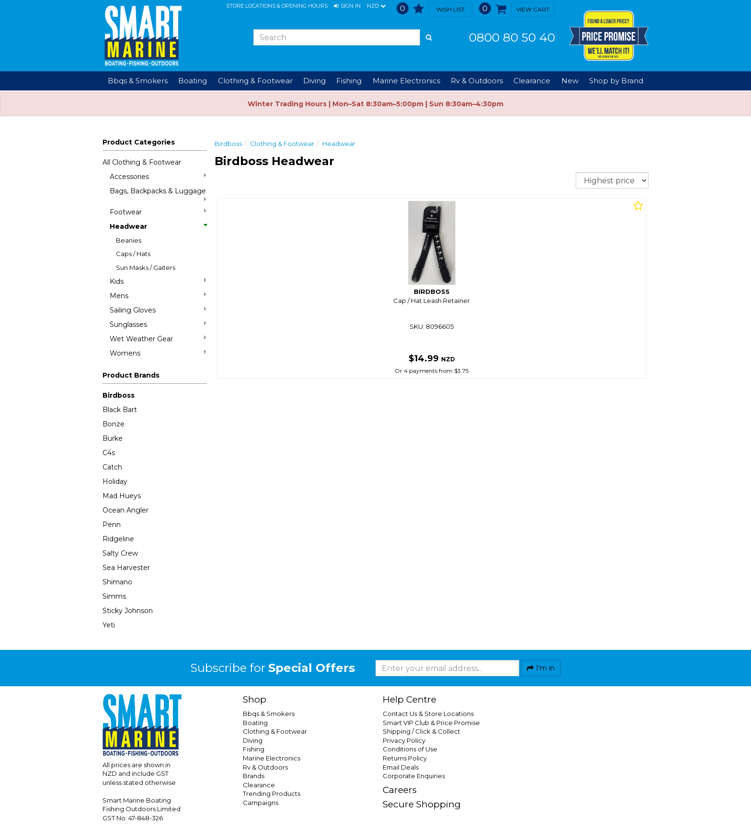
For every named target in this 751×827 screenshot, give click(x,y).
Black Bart (119, 409)
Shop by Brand (616, 80)
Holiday (114, 481)
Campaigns (260, 802)
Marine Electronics (271, 758)
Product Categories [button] (138, 142)
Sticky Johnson (127, 610)
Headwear (158, 226)
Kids (158, 281)
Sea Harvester (126, 567)
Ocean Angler (125, 510)
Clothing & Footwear (282, 143)
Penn (111, 524)
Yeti (108, 625)
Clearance (531, 80)
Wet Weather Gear (158, 338)
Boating (255, 722)
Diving (252, 740)
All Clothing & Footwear (141, 162)
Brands (253, 776)
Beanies (128, 240)
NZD (376, 6)
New (570, 80)
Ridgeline (118, 539)
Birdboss (118, 395)
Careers (400, 789)
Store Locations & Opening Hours (277, 5)
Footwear (158, 211)
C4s (108, 452)
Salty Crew (120, 553)
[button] (347, 6)
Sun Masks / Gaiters (145, 267)
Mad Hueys (121, 496)
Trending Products (271, 793)
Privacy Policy (404, 740)
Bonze (113, 424)
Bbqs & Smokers (138, 80)
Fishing (253, 749)
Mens (158, 295)
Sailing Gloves (158, 309)
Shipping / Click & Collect (421, 731)
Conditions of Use (410, 749)
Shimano (117, 582)
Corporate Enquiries (414, 776)
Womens (158, 353)
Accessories (158, 176)
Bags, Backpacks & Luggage (158, 194)
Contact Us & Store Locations (428, 713)
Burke (112, 438)
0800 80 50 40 (512, 37)
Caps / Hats (133, 253)
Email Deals (401, 767)
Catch (112, 467)
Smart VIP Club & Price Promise (431, 722)
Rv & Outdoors (265, 767)
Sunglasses (158, 324)
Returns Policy (405, 758)
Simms (114, 596)
